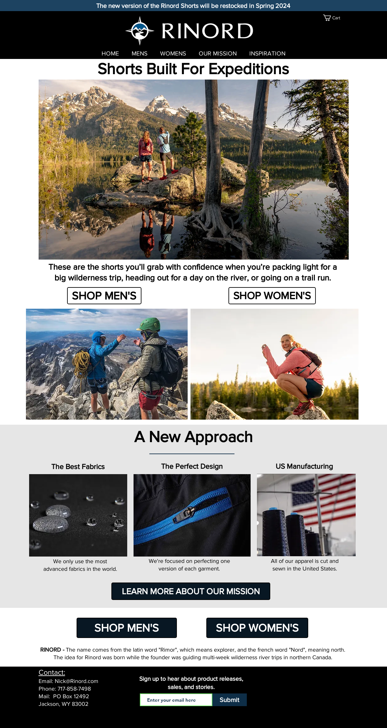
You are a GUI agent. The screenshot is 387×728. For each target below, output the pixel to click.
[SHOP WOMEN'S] (272, 295)
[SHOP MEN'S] (104, 295)
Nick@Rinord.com (76, 681)
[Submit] (229, 699)
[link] (334, 18)
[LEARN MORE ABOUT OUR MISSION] (190, 591)
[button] (194, 170)
